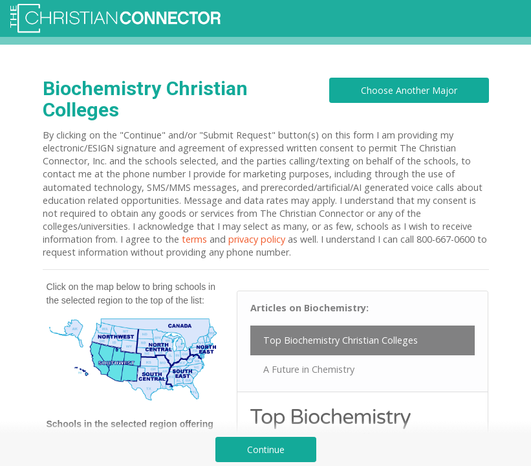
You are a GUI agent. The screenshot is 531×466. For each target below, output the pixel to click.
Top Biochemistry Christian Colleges (340, 340)
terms (194, 239)
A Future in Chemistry (308, 369)
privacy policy (256, 239)
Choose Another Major (409, 90)
